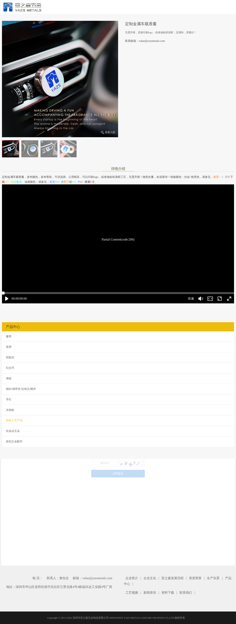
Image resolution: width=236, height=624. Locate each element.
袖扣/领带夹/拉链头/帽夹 (21, 388)
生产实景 (213, 578)
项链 (8, 378)
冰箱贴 (10, 409)
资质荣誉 (195, 578)
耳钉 (8, 399)
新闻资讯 (149, 592)
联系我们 (185, 592)
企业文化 (149, 578)
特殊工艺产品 (14, 420)
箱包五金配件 (14, 441)
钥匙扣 (10, 357)
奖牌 (8, 346)
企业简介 (131, 578)
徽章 (8, 336)
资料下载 (167, 592)
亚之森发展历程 (172, 578)
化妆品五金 (13, 430)
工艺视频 (131, 592)
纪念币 (10, 367)
